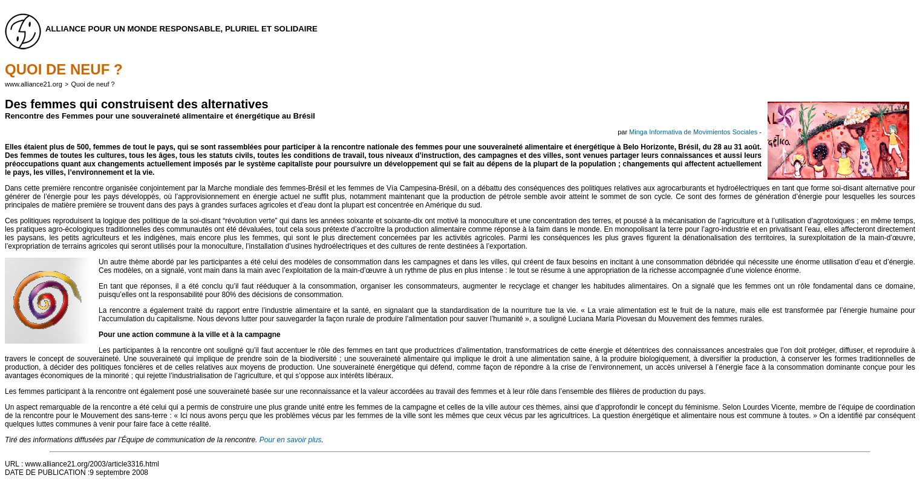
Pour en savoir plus (290, 440)
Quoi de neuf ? (93, 84)
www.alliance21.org (33, 84)
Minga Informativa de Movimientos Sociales (693, 132)
